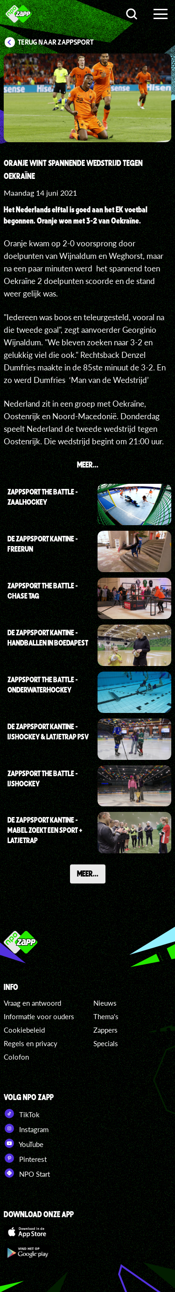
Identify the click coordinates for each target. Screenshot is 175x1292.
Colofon (16, 1057)
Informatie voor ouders (39, 1016)
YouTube (23, 1143)
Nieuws (105, 1003)
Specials (105, 1043)
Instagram (26, 1128)
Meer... (87, 873)
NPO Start (27, 1173)
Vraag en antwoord (32, 1003)
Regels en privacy (30, 1043)
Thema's (106, 1016)
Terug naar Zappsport (56, 42)
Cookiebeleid (24, 1030)
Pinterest (25, 1158)
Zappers (105, 1030)
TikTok (22, 1113)
